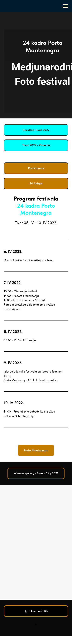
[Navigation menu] (65, 6)
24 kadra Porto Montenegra (36, 209)
